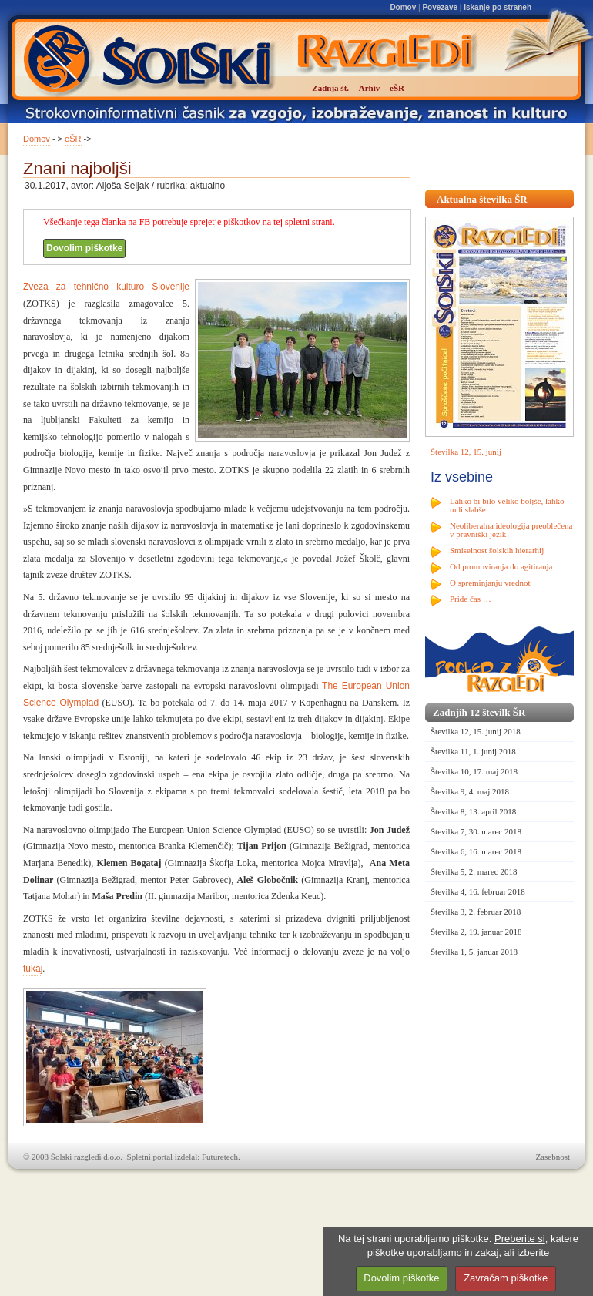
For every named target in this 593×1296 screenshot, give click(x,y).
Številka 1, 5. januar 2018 (474, 951)
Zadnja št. (330, 87)
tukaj (32, 968)
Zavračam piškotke (506, 1278)
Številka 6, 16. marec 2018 (476, 851)
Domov (403, 7)
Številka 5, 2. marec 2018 (474, 871)
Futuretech (220, 1156)
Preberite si (519, 1238)
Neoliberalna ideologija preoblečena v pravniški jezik (511, 530)
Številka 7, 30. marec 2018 (476, 831)
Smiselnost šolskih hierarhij (497, 550)
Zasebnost (552, 1156)
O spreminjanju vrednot (490, 582)
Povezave (439, 7)
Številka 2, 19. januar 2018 (476, 931)
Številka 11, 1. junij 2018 (473, 751)
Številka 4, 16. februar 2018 (478, 891)
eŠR (73, 138)
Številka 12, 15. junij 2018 (476, 731)
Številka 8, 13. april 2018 (473, 811)
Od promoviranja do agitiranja (501, 566)
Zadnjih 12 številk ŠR (479, 712)
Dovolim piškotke (84, 248)
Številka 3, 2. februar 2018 (476, 911)
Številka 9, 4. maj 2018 (470, 791)
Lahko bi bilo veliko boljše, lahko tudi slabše (507, 505)
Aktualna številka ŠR (482, 199)
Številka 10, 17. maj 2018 (474, 771)
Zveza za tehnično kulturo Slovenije (106, 286)
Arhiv (369, 87)
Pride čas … (470, 598)
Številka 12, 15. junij (466, 451)
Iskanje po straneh (497, 7)
